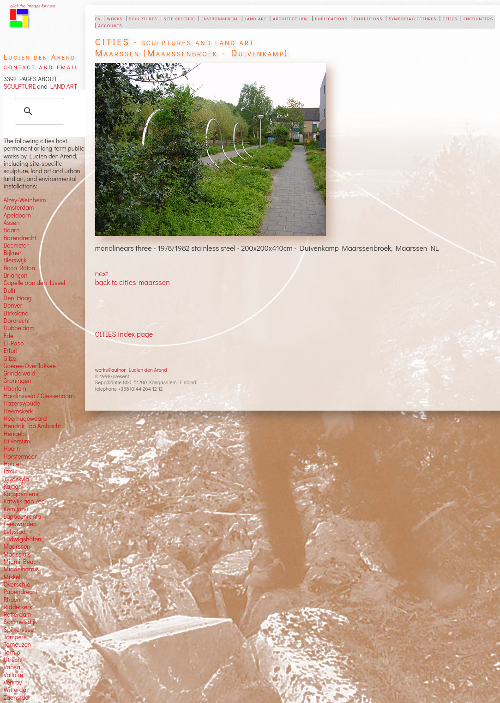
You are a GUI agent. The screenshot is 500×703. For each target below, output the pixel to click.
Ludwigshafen (22, 539)
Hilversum (16, 441)
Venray (12, 682)
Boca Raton (19, 268)
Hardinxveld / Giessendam (38, 396)
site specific (179, 18)
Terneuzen (17, 644)
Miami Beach (21, 562)
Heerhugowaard (25, 418)
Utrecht (13, 659)
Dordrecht (16, 320)
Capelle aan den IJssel (34, 283)
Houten (13, 464)
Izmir (10, 471)
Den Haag (17, 298)
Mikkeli (12, 577)
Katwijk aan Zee (24, 501)
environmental (219, 18)
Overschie (16, 584)
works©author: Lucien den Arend (131, 369)
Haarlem (14, 388)
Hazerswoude (21, 403)
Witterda (14, 689)
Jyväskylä (16, 479)
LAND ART (62, 86)
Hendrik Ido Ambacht (31, 426)
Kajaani (13, 486)
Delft (9, 290)
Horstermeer (19, 456)
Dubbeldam (18, 328)
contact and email (40, 66)
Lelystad (14, 531)
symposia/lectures (412, 18)
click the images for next (32, 6)
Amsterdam (18, 207)
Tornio (11, 652)
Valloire (13, 675)
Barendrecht (19, 238)
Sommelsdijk (19, 622)
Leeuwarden (19, 524)
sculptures (143, 18)
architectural (291, 18)
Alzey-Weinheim (24, 200)
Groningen (17, 380)
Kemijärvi (15, 509)
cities (450, 18)
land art (255, 18)
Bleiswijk (14, 260)
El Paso (13, 343)
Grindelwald (19, 373)
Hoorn (11, 448)
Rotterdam (17, 614)
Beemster (15, 245)
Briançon (15, 275)
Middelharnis (21, 569)
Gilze (9, 358)
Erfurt (10, 350)
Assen (11, 222)
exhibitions (368, 18)
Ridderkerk (17, 607)
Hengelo (14, 434)
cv (98, 18)
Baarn (11, 230)
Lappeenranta (22, 516)
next (101, 273)
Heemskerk (18, 411)
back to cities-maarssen (132, 282)
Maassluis (16, 554)
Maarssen (16, 546)
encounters (478, 18)
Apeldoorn (16, 215)
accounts (110, 25)
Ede (8, 336)
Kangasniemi (20, 494)
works (115, 18)
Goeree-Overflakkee (29, 366)
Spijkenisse (18, 629)
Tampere (15, 637)
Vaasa (11, 667)
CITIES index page (124, 334)
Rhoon (11, 599)
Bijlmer (12, 252)
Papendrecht (20, 592)
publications (331, 18)
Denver (12, 305)
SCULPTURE (19, 86)
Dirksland (16, 313)
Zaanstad (16, 697)
